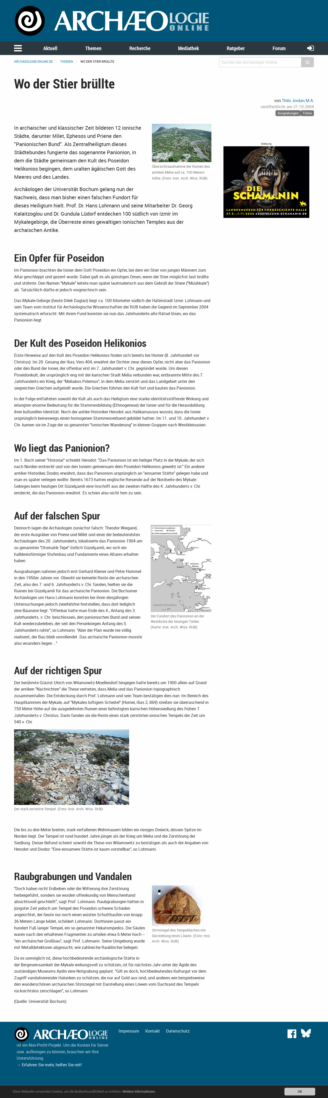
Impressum (129, 1031)
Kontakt (152, 1031)
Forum (279, 48)
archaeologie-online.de (33, 61)
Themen (93, 48)
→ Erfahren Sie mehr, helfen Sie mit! (49, 1065)
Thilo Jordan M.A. (298, 100)
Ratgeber (236, 48)
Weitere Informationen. (139, 1091)
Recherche (139, 48)
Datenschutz (178, 1031)
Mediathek (188, 48)
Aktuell (50, 48)
